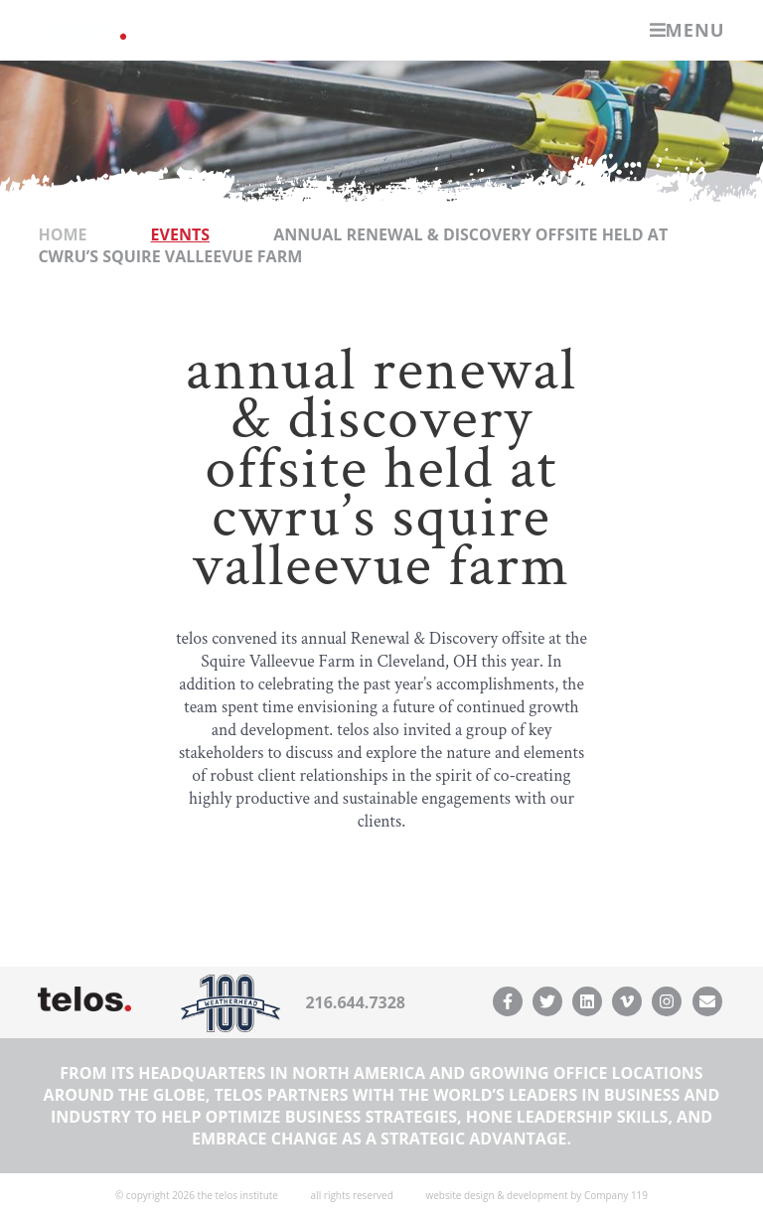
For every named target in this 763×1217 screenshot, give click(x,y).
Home (62, 234)
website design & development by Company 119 (536, 1195)
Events (180, 234)
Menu (687, 30)
